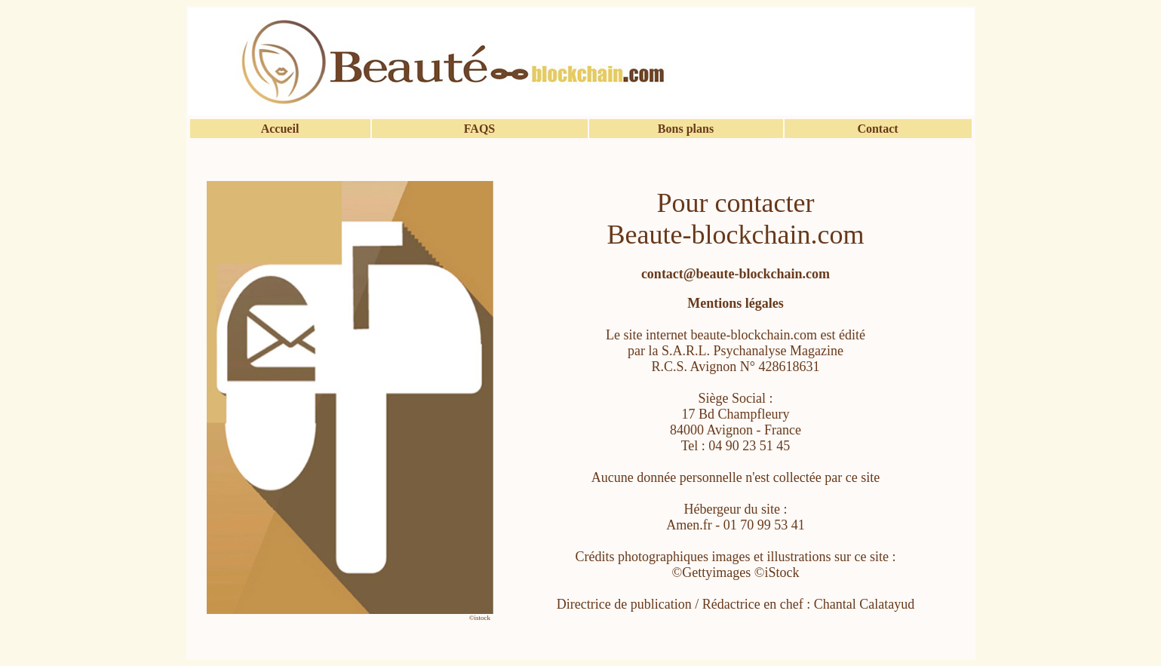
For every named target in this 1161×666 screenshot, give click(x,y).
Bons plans (686, 128)
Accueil (280, 128)
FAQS (479, 128)
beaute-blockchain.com (754, 334)
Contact (877, 128)
